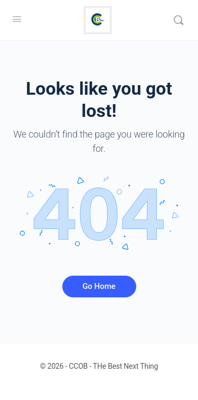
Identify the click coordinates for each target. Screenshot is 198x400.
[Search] (178, 20)
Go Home (99, 286)
